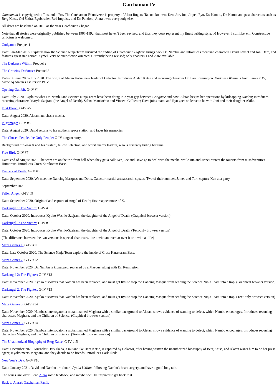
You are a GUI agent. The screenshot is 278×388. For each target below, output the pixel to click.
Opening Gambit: (14, 89)
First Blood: (10, 108)
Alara (43, 375)
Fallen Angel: (11, 193)
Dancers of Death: (14, 171)
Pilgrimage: (10, 123)
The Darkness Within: (17, 63)
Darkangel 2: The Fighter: (20, 274)
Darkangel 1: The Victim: (19, 208)
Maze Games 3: (12, 304)
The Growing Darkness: (18, 71)
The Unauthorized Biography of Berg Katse (32, 341)
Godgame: (9, 45)
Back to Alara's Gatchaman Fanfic (25, 382)
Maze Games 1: (12, 245)
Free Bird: (9, 152)
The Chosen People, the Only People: (28, 138)
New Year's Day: (13, 360)
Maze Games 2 (12, 260)
